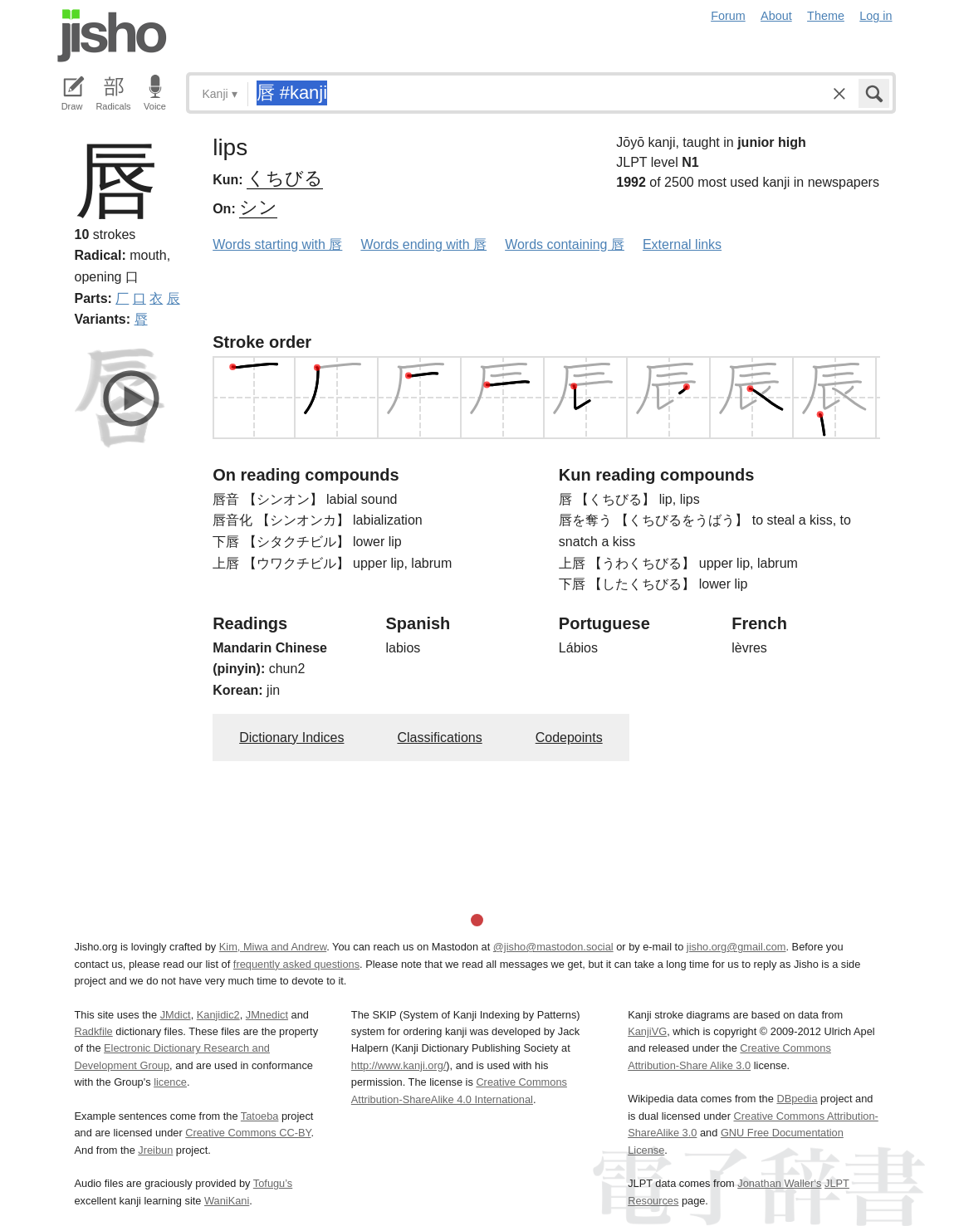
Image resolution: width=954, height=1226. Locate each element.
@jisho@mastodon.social (553, 946)
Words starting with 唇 (277, 244)
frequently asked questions (296, 964)
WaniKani (226, 1200)
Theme (825, 15)
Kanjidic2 (218, 1015)
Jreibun (155, 1150)
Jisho (112, 35)
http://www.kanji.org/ (399, 1065)
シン (258, 207)
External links (682, 244)
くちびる (285, 178)
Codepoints (569, 737)
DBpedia (796, 1098)
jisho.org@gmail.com (736, 946)
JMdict (175, 1015)
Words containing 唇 (564, 244)
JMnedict (267, 1015)
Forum (728, 15)
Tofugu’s (272, 1183)
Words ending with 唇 (423, 244)
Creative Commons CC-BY (248, 1132)
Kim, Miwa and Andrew (272, 946)
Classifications (439, 737)
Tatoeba (260, 1116)
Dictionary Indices (291, 737)
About (776, 15)
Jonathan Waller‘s (779, 1183)
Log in (875, 15)
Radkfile (94, 1031)
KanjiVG (647, 1031)
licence (170, 1082)
